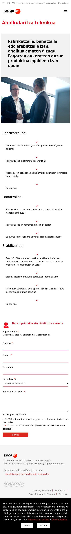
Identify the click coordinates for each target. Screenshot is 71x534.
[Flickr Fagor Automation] (6, 484)
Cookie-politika (59, 519)
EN (13, 3)
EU (3, 3)
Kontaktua (63, 3)
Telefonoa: (8, 367)
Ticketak (63, 494)
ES (8, 3)
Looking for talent (42, 490)
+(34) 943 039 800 (18, 463)
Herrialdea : (9, 378)
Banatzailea (29, 334)
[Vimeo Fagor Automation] (16, 484)
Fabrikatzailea (12, 334)
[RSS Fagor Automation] (21, 484)
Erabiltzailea (44, 334)
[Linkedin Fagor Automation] (11, 484)
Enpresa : (8, 343)
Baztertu (43, 525)
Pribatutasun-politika (38, 519)
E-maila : (7, 355)
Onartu (27, 525)
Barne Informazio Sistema (42, 494)
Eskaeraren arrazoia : (14, 391)
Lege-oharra (40, 425)
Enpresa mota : (11, 331)
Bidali (15, 434)
